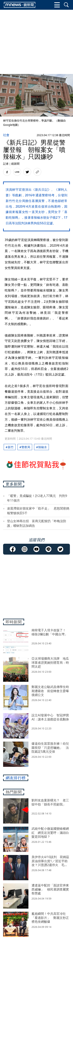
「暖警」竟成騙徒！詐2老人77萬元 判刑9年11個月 (37, 498)
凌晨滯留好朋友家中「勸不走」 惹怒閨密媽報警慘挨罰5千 (38, 510)
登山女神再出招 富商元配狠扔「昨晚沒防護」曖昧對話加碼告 (36, 523)
